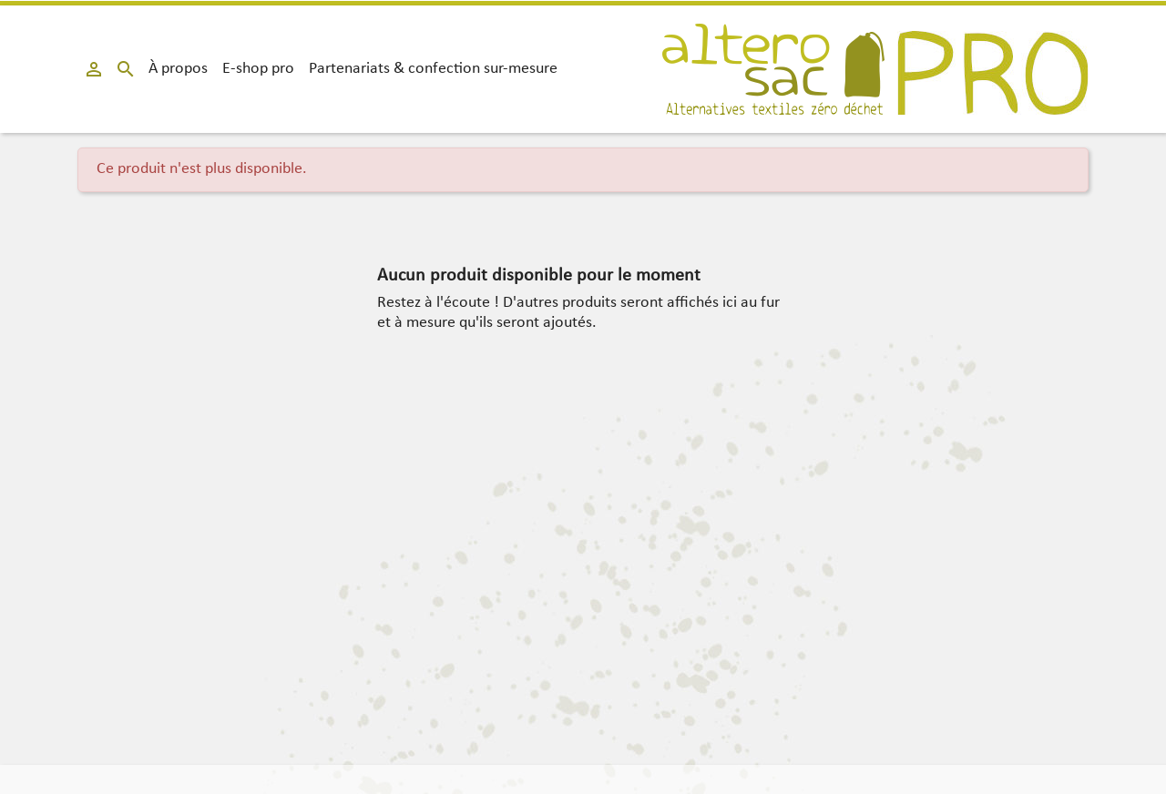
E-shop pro (258, 68)
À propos (178, 68)
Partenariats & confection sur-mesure (433, 68)
